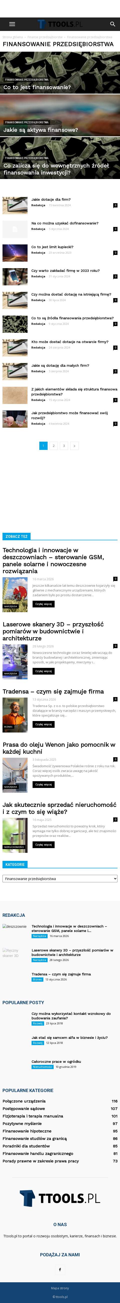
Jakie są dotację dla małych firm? (60, 366)
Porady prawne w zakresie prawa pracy (41, 1161)
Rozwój (38, 1023)
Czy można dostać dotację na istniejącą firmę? (71, 294)
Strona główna (13, 37)
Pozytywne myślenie (22, 1123)
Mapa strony (60, 1288)
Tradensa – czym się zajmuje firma (53, 691)
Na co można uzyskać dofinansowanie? (64, 223)
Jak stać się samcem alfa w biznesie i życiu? (70, 1038)
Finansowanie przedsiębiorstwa (26, 79)
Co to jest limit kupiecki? (52, 247)
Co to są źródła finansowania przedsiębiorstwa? (72, 318)
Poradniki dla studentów (26, 1146)
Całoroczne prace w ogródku (56, 1062)
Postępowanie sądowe (24, 1108)
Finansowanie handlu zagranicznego (38, 1153)
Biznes (8, 726)
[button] (113, 24)
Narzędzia (10, 606)
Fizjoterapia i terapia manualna (33, 1116)
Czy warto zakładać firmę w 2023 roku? (65, 271)
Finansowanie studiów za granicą (35, 1138)
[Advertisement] (60, 8)
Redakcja (38, 205)
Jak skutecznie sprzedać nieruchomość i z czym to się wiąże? (59, 808)
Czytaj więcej (43, 604)
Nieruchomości (14, 847)
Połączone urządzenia (24, 1101)
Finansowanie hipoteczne (27, 1131)
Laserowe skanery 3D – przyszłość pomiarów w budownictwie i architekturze (53, 631)
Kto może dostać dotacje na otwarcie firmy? (69, 342)
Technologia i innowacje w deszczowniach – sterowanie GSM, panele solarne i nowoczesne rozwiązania (53, 561)
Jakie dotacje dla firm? (51, 199)
